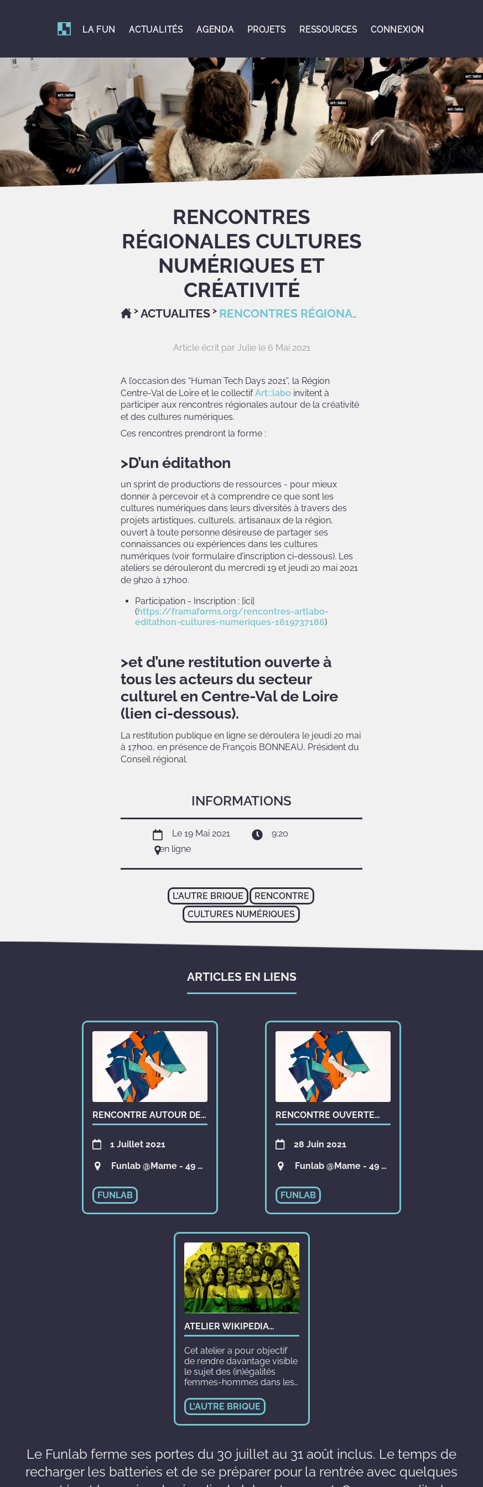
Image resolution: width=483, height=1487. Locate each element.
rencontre (282, 896)
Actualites (175, 313)
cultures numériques (241, 914)
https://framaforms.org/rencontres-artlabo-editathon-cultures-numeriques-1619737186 (232, 616)
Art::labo (273, 393)
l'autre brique (208, 896)
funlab (115, 1195)
